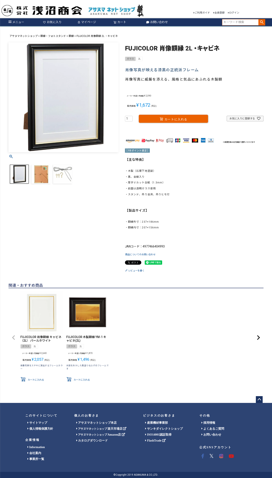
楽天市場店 (101, 428)
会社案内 (34, 453)
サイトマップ (37, 422)
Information (36, 447)
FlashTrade (155, 440)
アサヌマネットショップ (24, 36)
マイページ (86, 22)
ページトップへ (259, 399)
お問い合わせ (157, 22)
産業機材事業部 (156, 422)
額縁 (71, 36)
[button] (13, 337)
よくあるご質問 (212, 428)
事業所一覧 (35, 459)
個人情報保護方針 (40, 428)
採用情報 (208, 422)
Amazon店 (100, 434)
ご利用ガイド (202, 12)
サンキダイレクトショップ (164, 428)
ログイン (234, 12)
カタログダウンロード (92, 440)
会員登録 (219, 12)
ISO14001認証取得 (158, 434)
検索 (261, 22)
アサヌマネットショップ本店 (96, 422)
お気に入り (52, 22)
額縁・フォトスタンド (53, 36)
